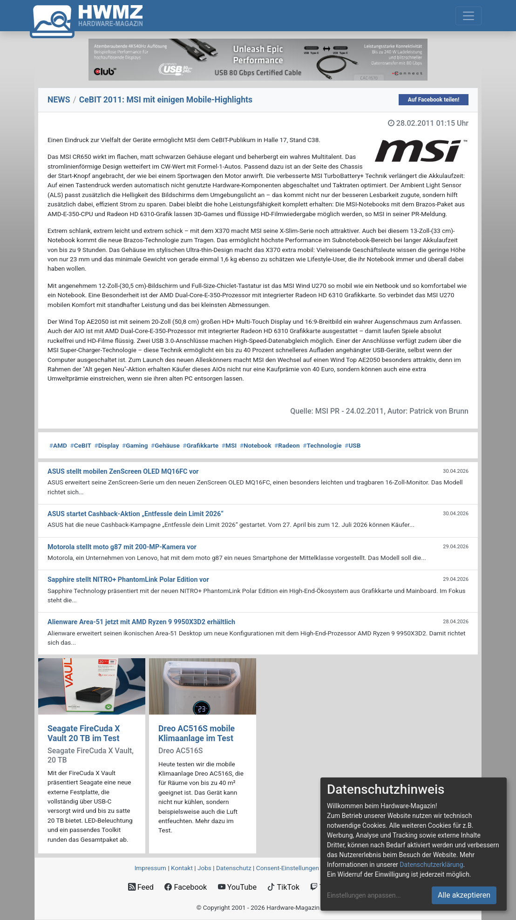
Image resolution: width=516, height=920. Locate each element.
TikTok (283, 887)
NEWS (59, 99)
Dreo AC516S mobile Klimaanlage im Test (196, 733)
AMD (58, 445)
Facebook (185, 887)
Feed (141, 887)
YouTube (237, 887)
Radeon (286, 445)
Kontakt (182, 868)
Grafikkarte (201, 445)
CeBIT (80, 445)
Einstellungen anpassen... (364, 895)
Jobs (204, 868)
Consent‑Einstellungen (287, 868)
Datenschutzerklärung (431, 864)
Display (107, 445)
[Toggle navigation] (468, 16)
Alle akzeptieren (464, 895)
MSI (229, 445)
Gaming (135, 445)
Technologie (322, 445)
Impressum (150, 868)
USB (352, 445)
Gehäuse (165, 445)
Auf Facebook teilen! (434, 99)
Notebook (256, 445)
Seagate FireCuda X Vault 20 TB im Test (84, 733)
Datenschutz (233, 868)
